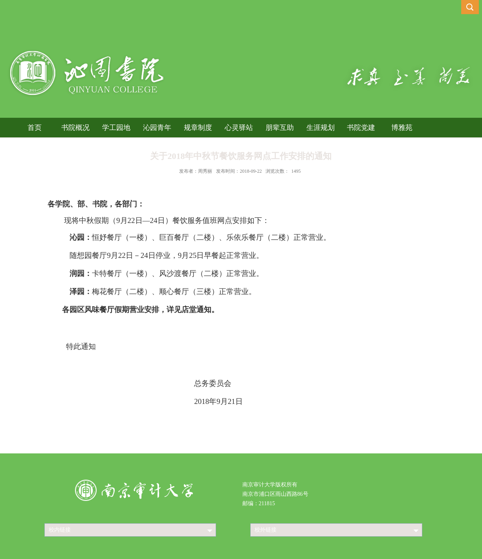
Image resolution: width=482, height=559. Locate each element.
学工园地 (116, 128)
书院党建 (361, 128)
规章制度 (198, 128)
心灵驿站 (239, 128)
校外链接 (266, 530)
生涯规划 (320, 128)
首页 (34, 128)
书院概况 (75, 128)
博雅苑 (401, 128)
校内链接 (60, 530)
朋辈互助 (280, 128)
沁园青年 (157, 128)
